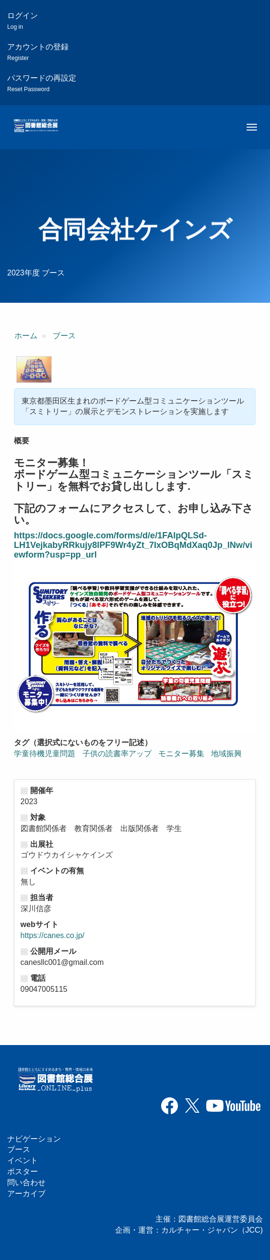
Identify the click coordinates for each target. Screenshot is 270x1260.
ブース (64, 336)
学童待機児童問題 (44, 753)
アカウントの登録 (38, 52)
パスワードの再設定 (41, 83)
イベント (22, 1160)
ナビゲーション (34, 1139)
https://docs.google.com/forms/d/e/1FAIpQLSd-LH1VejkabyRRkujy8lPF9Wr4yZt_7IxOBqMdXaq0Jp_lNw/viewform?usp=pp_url (133, 545)
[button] (34, 369)
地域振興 (226, 753)
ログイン (22, 21)
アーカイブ (26, 1193)
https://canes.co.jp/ (52, 935)
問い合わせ (26, 1182)
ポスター (22, 1171)
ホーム (25, 336)
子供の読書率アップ (117, 753)
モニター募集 (181, 753)
